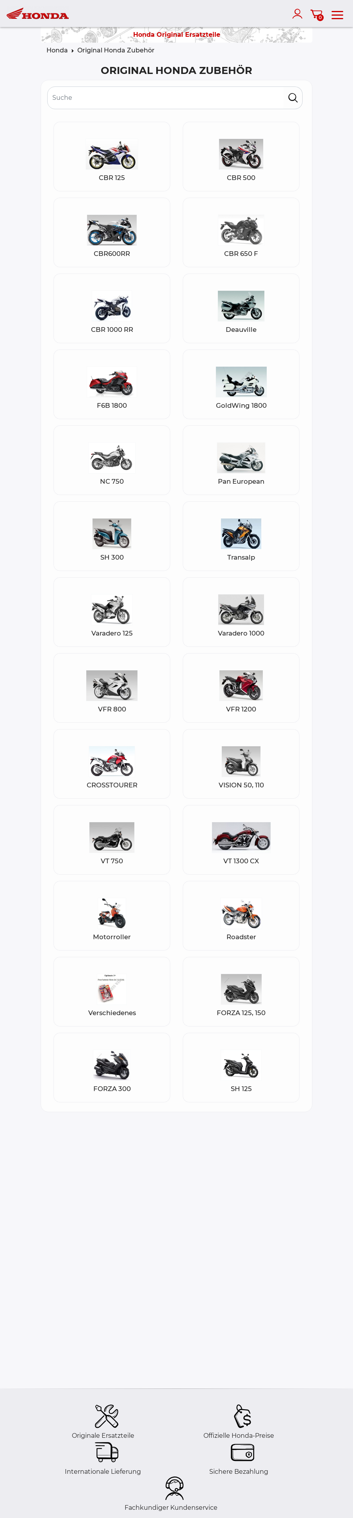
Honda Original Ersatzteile (176, 34)
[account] (299, 14)
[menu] (337, 14)
